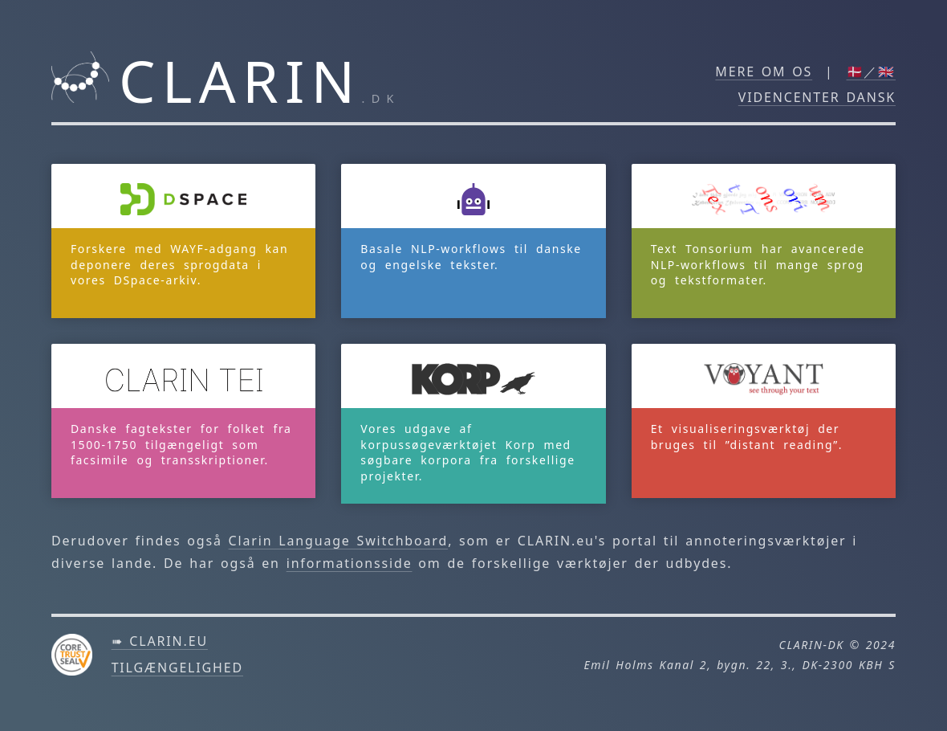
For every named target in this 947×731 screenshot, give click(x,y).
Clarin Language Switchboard (339, 540)
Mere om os (763, 71)
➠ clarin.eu (160, 641)
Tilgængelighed (177, 667)
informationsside (350, 563)
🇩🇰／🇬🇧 (871, 71)
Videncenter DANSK (817, 97)
